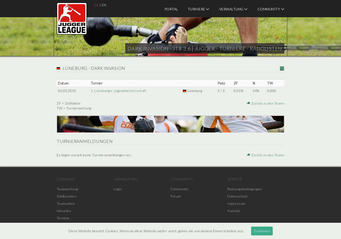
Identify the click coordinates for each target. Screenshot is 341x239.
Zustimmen (262, 231)
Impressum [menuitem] (236, 203)
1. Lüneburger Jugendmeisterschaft (118, 91)
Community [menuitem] (271, 9)
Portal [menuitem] (171, 9)
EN (104, 5)
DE (96, 5)
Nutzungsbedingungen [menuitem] (244, 189)
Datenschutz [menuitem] (237, 196)
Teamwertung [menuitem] (67, 189)
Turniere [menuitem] (198, 9)
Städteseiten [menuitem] (66, 196)
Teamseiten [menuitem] (66, 203)
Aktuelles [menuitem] (64, 211)
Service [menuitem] (234, 179)
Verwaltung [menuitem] (233, 9)
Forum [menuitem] (175, 196)
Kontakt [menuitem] (233, 211)
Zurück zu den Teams (266, 103)
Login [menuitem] (118, 189)
